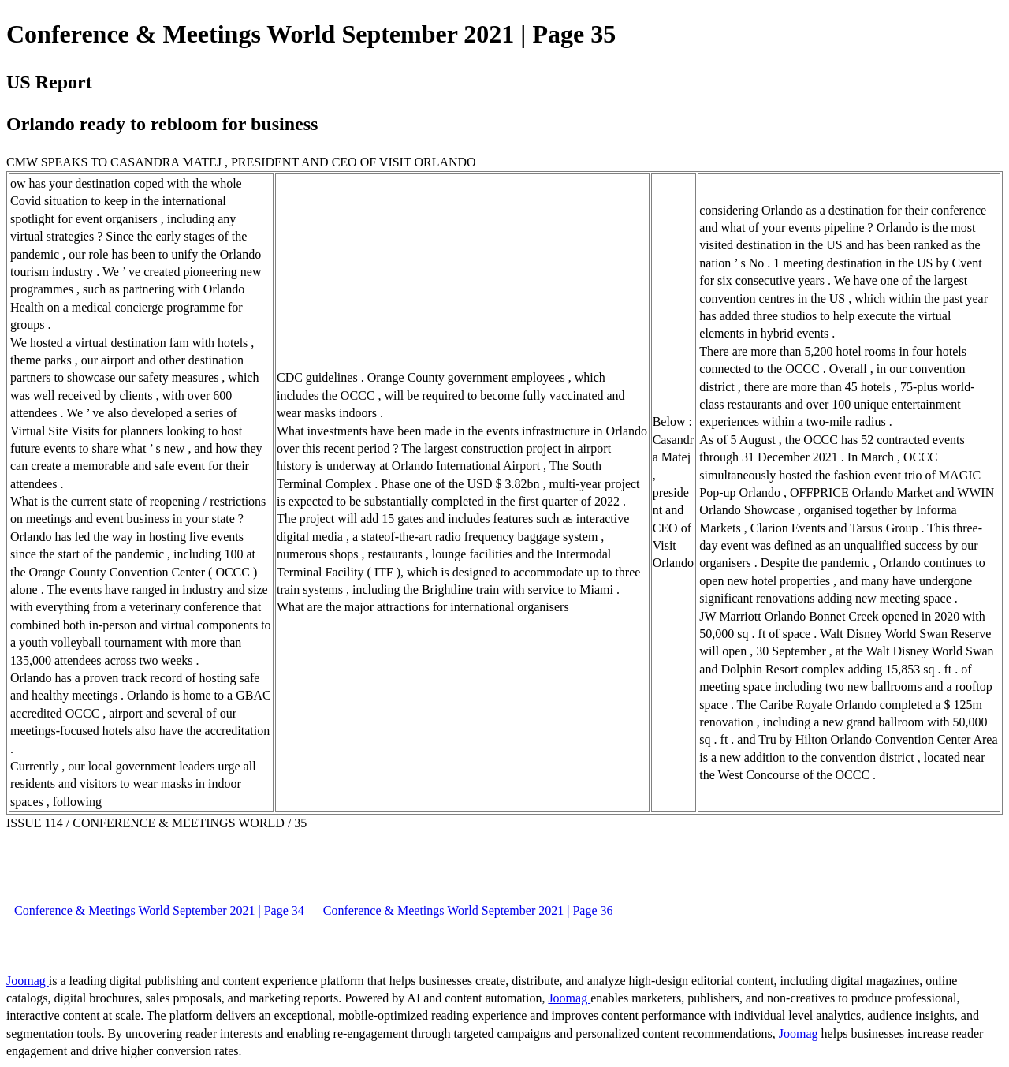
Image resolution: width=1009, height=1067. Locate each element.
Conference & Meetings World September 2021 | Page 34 (159, 910)
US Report (49, 82)
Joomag (27, 980)
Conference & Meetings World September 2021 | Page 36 (468, 910)
